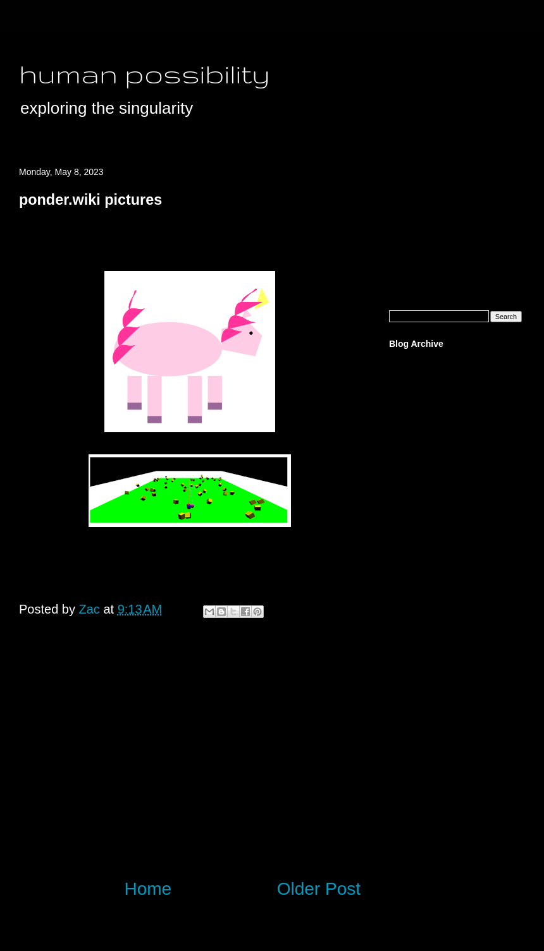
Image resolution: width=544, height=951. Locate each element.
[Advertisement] (190, 762)
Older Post (319, 889)
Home (148, 889)
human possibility (144, 73)
